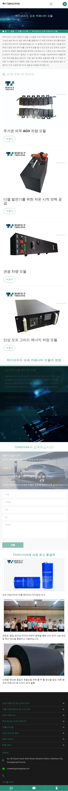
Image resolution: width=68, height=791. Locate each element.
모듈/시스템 (23, 31)
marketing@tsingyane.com (15, 768)
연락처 (5, 753)
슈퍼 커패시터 (9, 715)
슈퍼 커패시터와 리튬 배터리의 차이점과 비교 (23, 595)
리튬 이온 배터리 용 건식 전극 (16, 709)
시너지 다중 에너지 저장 (20, 369)
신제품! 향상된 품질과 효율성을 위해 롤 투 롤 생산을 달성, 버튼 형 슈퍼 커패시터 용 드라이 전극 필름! (33, 681)
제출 (13, 544)
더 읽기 (9, 139)
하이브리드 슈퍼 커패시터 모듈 (45, 31)
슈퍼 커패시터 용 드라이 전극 (16, 703)
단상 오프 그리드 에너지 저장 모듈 (30, 340)
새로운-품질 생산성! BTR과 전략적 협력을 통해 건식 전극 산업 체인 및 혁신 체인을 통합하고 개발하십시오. (34, 637)
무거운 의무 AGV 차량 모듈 (25, 131)
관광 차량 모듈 (15, 272)
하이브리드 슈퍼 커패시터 (14, 721)
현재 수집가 (7, 739)
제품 (12, 31)
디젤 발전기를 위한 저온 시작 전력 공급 (33, 201)
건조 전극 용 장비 (10, 733)
